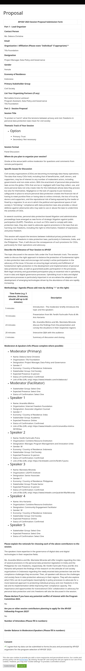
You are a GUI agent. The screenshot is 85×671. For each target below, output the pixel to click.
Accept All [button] (22, 666)
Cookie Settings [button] (9, 666)
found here (23, 659)
